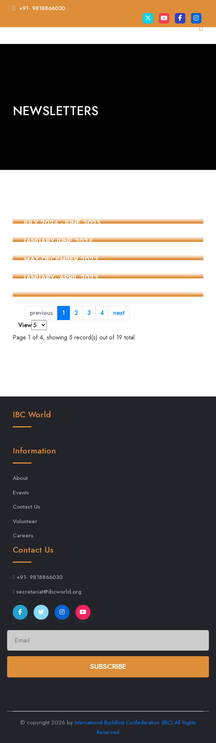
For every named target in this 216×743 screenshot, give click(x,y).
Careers (23, 535)
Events (21, 493)
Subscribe (108, 666)
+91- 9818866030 (42, 8)
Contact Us (26, 507)
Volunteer (25, 521)
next (119, 313)
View (24, 325)
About (20, 478)
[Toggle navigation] (193, 50)
